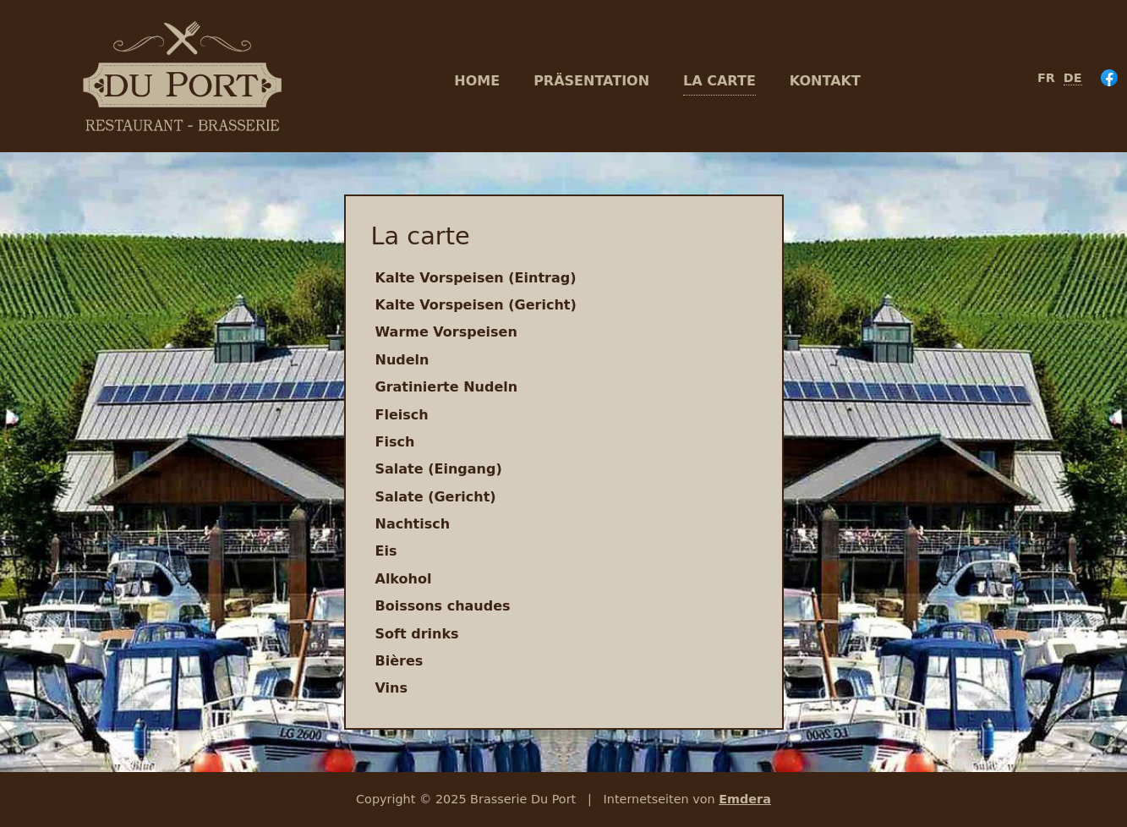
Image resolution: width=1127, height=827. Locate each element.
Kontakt (825, 81)
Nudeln (402, 360)
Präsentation (591, 81)
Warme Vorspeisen (446, 332)
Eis (386, 551)
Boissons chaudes (443, 606)
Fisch (395, 442)
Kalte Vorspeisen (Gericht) (476, 305)
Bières (399, 661)
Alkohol (403, 579)
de (1073, 78)
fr (1046, 78)
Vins (391, 688)
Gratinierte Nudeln (446, 387)
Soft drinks (417, 634)
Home (477, 81)
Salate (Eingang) (438, 469)
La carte (719, 81)
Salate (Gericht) (435, 497)
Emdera (745, 799)
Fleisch (402, 415)
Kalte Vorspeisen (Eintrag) (476, 278)
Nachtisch (413, 524)
